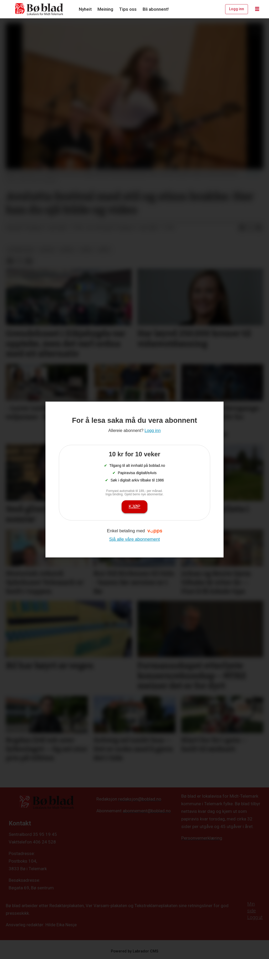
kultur (47, 250)
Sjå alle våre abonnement (134, 539)
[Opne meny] (257, 9)
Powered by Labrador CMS (134, 951)
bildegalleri (21, 250)
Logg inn (236, 9)
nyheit (67, 250)
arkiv (104, 250)
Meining (105, 9)
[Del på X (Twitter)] (250, 228)
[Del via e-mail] (259, 228)
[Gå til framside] (39, 9)
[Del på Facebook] (242, 228)
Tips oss (128, 9)
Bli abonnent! (156, 9)
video (86, 250)
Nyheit (85, 9)
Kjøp (134, 506)
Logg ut (255, 917)
